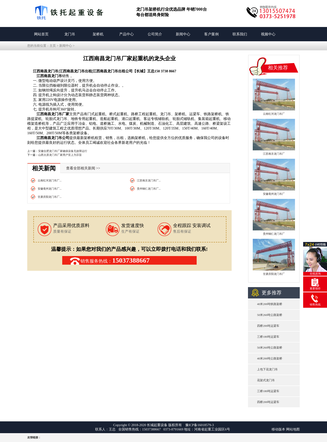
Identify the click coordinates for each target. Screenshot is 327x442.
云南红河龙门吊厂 (274, 113)
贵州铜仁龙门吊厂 (274, 233)
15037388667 (131, 260)
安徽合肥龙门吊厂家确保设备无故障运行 (62, 151)
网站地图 (293, 429)
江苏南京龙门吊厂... (149, 180)
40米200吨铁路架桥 (269, 304)
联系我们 (240, 34)
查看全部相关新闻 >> (83, 168)
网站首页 (41, 34)
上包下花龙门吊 (267, 369)
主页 (53, 45)
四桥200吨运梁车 (268, 325)
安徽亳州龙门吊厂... (50, 188)
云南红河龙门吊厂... (50, 180)
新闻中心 (183, 34)
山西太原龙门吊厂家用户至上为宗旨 (60, 154)
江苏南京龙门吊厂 (274, 153)
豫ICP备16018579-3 (199, 425)
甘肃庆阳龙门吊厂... (50, 196)
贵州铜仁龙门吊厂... (149, 188)
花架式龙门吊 (266, 380)
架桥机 (98, 34)
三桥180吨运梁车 (268, 336)
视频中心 (268, 34)
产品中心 (126, 34)
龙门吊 (69, 34)
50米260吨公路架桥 (269, 315)
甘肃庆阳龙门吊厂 (274, 274)
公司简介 (155, 34)
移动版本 (278, 429)
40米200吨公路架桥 (269, 358)
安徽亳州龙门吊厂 (274, 193)
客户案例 (211, 34)
